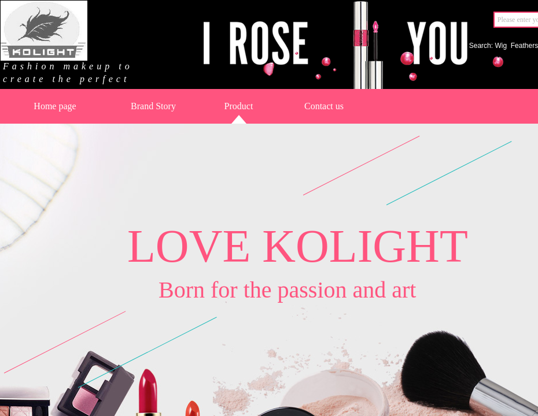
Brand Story (153, 106)
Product (238, 106)
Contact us (324, 106)
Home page (55, 106)
